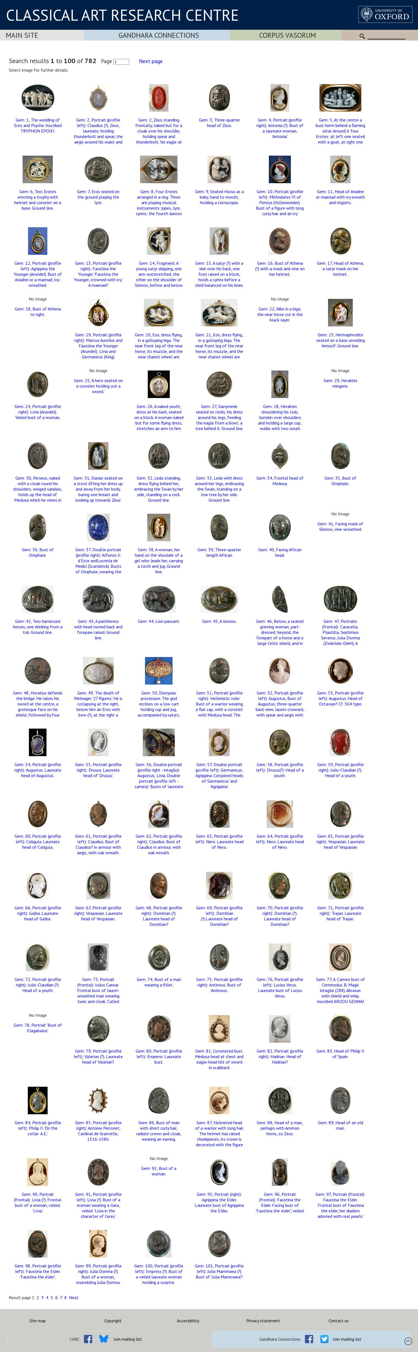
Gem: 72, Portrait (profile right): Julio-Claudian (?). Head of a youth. (38, 985)
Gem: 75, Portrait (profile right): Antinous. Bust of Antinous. (219, 985)
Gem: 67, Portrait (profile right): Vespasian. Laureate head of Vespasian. (98, 913)
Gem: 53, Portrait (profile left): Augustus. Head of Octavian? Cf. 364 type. (340, 698)
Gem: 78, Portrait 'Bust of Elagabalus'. (38, 1027)
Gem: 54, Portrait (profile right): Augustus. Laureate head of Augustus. (37, 770)
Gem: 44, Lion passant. (159, 621)
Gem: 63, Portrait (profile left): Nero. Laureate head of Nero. (219, 841)
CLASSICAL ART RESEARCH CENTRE (122, 15)
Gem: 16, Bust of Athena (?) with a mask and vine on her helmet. (280, 268)
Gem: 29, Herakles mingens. (340, 383)
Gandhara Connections (159, 35)
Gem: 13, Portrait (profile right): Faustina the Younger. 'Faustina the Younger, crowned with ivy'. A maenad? (98, 274)
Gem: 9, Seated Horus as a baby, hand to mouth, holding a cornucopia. (219, 197)
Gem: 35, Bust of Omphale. (340, 480)
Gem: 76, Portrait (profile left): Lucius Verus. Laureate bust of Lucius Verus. (280, 988)
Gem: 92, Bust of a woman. (158, 1171)
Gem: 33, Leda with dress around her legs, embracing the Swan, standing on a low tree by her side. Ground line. (219, 489)
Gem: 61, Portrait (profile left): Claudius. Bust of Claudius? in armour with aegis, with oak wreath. (98, 844)
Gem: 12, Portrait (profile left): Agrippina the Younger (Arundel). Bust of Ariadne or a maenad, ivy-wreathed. (38, 274)
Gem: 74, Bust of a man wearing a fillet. (159, 982)
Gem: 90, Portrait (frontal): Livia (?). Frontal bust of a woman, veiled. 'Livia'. (37, 1202)
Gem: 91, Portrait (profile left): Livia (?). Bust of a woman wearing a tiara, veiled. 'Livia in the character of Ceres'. (98, 1205)
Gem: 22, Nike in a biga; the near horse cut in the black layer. (280, 314)
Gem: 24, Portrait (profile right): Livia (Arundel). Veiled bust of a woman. (38, 412)
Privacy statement (263, 1320)
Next (73, 1297)
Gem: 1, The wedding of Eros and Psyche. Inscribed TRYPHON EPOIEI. (38, 125)
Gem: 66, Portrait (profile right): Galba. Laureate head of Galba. (38, 913)
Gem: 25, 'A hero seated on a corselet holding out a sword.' (98, 386)
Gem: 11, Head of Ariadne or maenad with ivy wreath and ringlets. (340, 197)
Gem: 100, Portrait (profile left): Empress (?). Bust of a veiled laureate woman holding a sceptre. (158, 1274)
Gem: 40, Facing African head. (280, 552)
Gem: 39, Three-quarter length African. (219, 552)
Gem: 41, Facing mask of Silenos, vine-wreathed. (340, 526)
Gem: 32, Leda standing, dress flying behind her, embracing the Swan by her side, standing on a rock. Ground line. (158, 489)
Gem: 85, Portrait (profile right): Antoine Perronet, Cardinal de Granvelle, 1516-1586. (98, 1131)
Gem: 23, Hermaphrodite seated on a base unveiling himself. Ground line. (340, 340)
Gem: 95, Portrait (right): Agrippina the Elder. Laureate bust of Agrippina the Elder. (219, 1202)
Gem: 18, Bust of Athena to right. (38, 311)
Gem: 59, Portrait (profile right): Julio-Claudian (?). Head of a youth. (340, 770)
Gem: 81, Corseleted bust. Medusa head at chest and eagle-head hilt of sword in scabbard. (219, 1059)
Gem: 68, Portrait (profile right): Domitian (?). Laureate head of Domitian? (159, 916)
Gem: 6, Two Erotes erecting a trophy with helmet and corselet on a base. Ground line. (37, 200)
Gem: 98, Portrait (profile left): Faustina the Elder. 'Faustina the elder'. (38, 1271)
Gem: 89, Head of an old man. (340, 1125)
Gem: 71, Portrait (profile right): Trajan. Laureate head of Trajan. (340, 913)
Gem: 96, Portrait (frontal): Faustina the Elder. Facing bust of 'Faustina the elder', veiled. (280, 1202)
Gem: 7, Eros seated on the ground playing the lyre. (98, 197)
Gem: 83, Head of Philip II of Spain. (340, 1053)
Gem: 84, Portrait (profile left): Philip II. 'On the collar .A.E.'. (38, 1128)
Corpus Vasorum (287, 35)
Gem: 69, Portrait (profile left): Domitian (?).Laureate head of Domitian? (219, 916)
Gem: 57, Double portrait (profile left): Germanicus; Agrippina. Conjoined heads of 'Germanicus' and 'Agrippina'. (219, 775)
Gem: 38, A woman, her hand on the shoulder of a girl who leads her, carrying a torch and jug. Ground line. (159, 560)
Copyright (113, 1320)
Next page (151, 61)
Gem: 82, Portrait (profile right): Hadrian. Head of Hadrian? (280, 1056)
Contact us (339, 1320)
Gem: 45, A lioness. (219, 621)
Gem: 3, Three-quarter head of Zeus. (219, 122)
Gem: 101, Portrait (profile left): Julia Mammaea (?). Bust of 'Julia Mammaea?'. (219, 1271)
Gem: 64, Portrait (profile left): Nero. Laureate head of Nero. (280, 841)
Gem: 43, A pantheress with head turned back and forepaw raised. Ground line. (98, 629)
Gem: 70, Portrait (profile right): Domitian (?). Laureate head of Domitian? (280, 916)
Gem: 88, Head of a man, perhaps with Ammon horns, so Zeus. (280, 1128)
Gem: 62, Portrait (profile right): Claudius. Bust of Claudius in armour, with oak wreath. (159, 844)
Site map (37, 1320)
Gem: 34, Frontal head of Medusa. (280, 480)
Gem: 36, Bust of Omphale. (38, 552)
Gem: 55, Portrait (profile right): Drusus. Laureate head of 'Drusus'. (98, 770)
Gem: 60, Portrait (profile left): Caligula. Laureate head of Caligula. (38, 841)
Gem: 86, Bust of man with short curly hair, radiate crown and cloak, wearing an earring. (158, 1131)
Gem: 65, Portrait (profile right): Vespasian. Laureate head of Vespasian (340, 841)
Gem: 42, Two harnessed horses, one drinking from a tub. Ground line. (37, 626)
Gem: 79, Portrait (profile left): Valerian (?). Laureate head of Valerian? (98, 1056)
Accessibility (188, 1320)
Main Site (22, 35)
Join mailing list (128, 1339)
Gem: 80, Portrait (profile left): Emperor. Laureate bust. (159, 1056)
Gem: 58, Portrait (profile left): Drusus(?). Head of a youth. (280, 770)
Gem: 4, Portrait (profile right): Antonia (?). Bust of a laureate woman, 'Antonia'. (280, 128)
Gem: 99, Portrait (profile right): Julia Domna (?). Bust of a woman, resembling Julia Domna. (98, 1274)
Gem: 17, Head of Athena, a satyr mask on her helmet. (340, 268)
